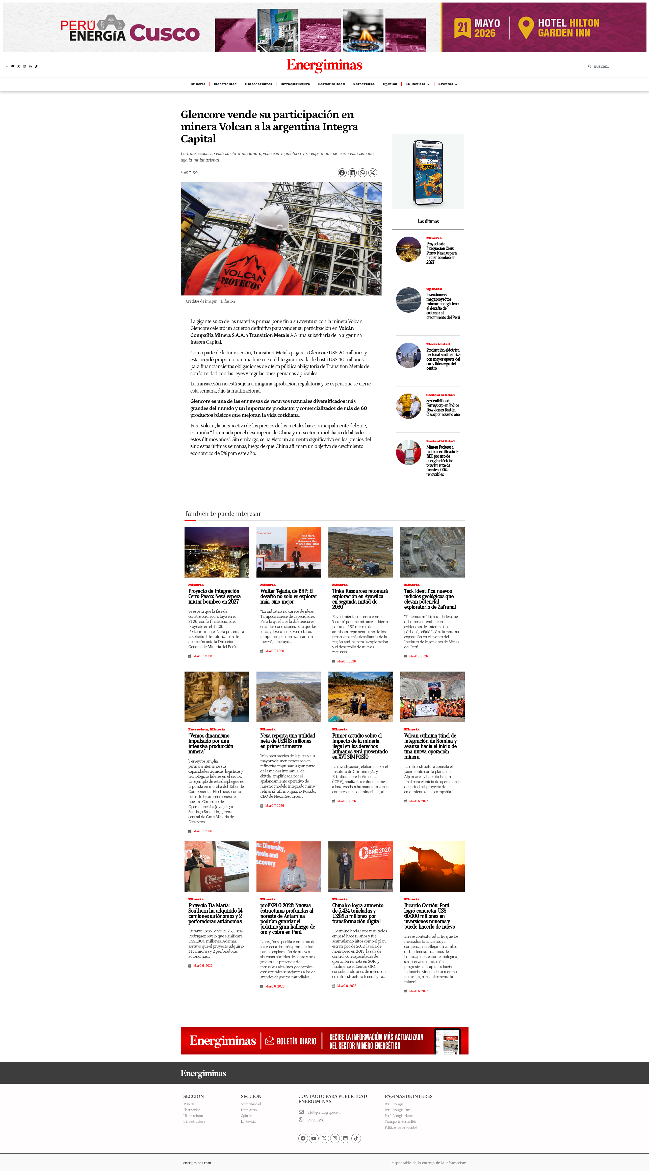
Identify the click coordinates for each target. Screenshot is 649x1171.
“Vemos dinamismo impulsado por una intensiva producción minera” (209, 738)
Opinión (434, 289)
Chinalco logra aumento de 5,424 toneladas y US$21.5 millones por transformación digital (359, 908)
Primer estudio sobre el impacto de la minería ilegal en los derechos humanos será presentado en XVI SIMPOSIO (360, 741)
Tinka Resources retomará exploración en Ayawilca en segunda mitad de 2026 (358, 596)
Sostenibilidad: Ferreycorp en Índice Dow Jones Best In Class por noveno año (443, 407)
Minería (434, 238)
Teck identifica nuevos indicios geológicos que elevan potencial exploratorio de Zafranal (428, 599)
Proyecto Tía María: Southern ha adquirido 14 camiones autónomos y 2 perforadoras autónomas (213, 908)
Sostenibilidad (440, 395)
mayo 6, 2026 (418, 791)
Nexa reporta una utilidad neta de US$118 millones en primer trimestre (287, 736)
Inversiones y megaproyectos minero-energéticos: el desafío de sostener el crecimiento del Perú (443, 306)
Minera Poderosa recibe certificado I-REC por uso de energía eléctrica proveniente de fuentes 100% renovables (442, 461)
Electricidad (438, 344)
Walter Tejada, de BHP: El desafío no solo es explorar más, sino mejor (286, 596)
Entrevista (198, 724)
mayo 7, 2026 (202, 656)
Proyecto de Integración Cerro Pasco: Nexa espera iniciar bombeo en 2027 (441, 253)
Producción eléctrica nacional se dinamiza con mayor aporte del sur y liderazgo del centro (443, 359)
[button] (342, 172)
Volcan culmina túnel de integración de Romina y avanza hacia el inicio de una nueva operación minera (432, 738)
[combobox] (613, 66)
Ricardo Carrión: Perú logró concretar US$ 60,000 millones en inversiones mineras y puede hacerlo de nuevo (431, 911)
